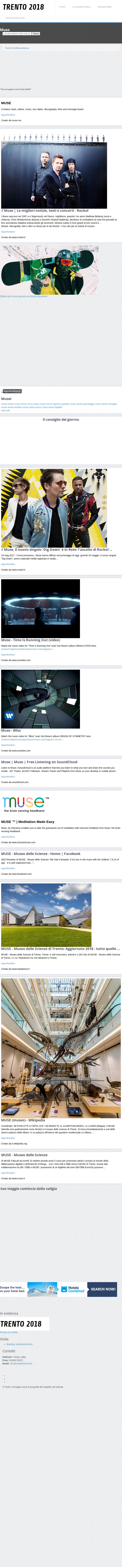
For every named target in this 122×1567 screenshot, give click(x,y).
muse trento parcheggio (82, 404)
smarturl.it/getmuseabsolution (16, 649)
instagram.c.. (47, 649)
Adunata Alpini (105, 7)
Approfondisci (8, 114)
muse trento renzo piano (27, 404)
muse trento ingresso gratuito (55, 404)
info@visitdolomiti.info (21, 1363)
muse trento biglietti (52, 407)
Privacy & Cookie (9, 1332)
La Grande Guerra (81, 7)
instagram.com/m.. (53, 739)
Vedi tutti (5, 410)
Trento (62, 7)
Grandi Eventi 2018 (15, 18)
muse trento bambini (12, 407)
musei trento (7, 404)
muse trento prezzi (32, 407)
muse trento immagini (106, 404)
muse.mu (36, 649)
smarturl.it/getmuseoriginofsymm (17, 739)
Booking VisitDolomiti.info (20, 1344)
